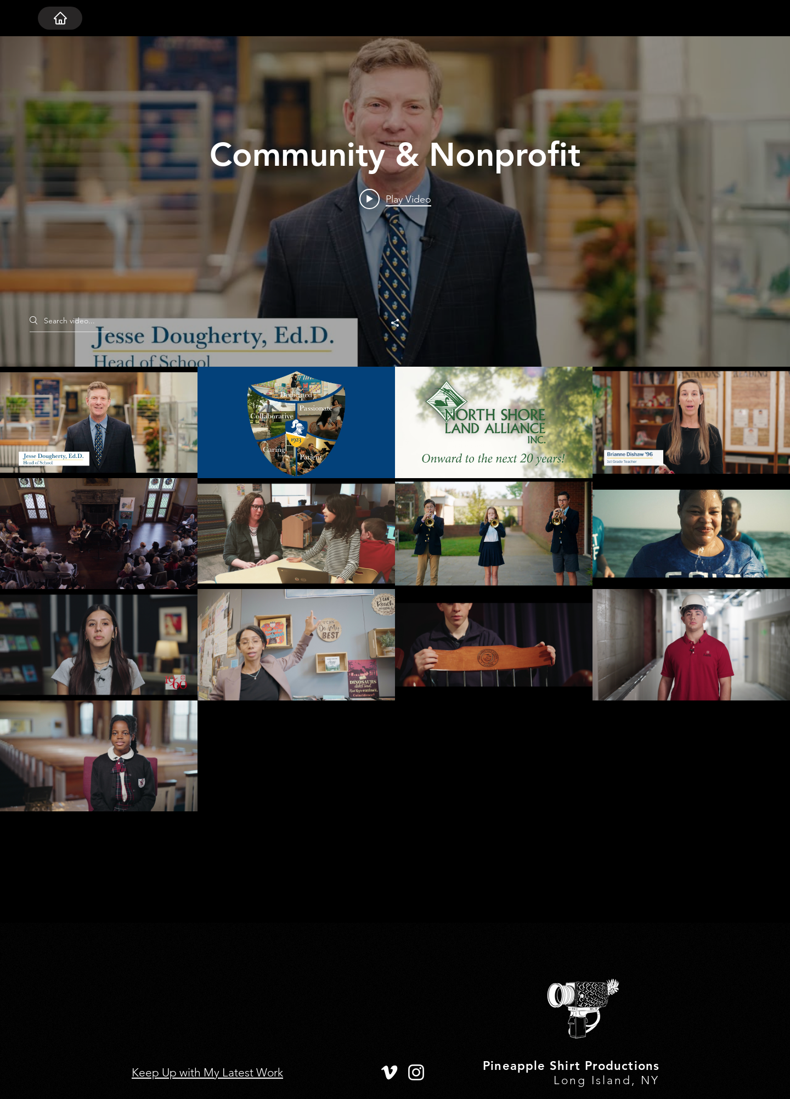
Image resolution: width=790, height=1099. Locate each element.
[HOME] (60, 18)
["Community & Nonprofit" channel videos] (395, 645)
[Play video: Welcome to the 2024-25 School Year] (395, 199)
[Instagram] (416, 1072)
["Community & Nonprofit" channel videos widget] (395, 479)
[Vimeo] (389, 1072)
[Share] (395, 322)
